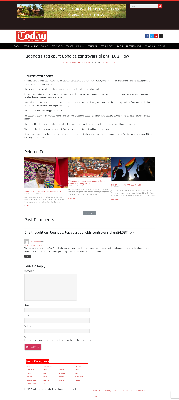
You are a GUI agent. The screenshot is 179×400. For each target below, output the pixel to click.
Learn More (21, 19)
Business (80, 46)
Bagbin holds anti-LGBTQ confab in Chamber (43, 191)
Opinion (29, 373)
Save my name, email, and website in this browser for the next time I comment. (57, 340)
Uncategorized (47, 366)
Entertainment (133, 46)
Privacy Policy (110, 390)
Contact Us (141, 390)
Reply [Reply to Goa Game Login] (28, 256)
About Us (97, 390)
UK (59, 366)
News (44, 373)
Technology (106, 46)
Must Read (62, 373)
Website (27, 326)
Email (26, 315)
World (44, 46)
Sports (69, 46)
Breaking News (31, 46)
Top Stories (57, 46)
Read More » (28, 206)
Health (119, 46)
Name (26, 305)
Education (150, 46)
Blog (44, 384)
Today (17, 46)
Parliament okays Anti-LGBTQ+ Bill (126, 185)
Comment (29, 271)
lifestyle (29, 377)
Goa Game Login (35, 242)
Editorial (92, 46)
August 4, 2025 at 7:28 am (33, 245)
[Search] (160, 6)
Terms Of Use (126, 390)
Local (76, 373)
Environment (79, 377)
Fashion (61, 377)
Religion (61, 369)
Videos (161, 46)
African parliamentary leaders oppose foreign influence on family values (87, 182)
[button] (89, 213)
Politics (77, 369)
